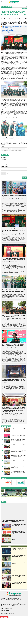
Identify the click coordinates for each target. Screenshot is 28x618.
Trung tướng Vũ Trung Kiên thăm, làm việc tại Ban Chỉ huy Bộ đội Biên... (18, 440)
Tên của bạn (3, 157)
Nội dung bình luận (4, 166)
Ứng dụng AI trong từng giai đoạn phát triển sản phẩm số (19, 549)
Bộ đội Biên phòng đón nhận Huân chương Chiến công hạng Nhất (18, 532)
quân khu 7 (22, 148)
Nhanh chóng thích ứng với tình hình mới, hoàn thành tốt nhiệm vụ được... (18, 435)
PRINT (25, 8)
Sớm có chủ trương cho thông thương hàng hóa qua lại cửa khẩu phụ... (18, 451)
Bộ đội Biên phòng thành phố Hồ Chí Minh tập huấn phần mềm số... (18, 445)
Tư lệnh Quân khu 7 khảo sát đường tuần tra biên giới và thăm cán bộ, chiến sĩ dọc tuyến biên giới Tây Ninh (13, 12)
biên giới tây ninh (15, 148)
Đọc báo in (4, 478)
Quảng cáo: (5, 610)
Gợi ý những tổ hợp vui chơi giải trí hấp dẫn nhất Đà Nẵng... (18, 569)
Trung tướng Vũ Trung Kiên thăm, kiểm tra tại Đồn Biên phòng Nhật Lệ (13, 316)
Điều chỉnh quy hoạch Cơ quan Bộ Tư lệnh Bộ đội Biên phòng (18, 429)
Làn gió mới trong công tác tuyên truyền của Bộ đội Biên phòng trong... (18, 472)
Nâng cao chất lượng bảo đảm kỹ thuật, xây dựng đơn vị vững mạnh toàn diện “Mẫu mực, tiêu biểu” (13, 381)
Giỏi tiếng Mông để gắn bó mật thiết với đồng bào (19, 525)
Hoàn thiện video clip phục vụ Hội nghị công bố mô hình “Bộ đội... (18, 456)
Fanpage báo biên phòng (8, 487)
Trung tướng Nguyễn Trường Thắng (14, 150)
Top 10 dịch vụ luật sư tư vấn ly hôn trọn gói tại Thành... (18, 576)
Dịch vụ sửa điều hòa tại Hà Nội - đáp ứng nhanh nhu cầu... (19, 556)
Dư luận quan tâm (6, 426)
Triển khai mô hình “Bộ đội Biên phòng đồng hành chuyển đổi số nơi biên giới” (13, 520)
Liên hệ (2, 611)
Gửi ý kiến (24, 177)
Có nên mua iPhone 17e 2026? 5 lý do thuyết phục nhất (19, 583)
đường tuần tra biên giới (6, 148)
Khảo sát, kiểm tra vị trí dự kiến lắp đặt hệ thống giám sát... (18, 467)
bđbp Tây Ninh (4, 150)
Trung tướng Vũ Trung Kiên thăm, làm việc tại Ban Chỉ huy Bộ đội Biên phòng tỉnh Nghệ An (14, 290)
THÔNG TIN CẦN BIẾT (6, 546)
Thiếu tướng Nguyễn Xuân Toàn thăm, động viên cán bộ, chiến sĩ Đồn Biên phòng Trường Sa (13, 230)
